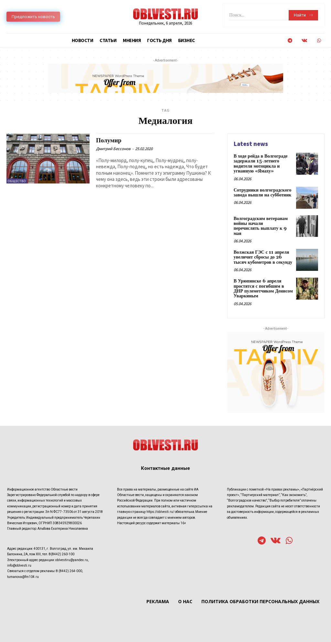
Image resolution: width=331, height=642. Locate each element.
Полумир (108, 140)
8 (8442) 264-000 (69, 571)
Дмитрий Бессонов (113, 148)
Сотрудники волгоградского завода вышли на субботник (263, 192)
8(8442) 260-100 (61, 554)
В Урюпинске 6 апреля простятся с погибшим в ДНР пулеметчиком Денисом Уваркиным (263, 288)
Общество (17, 181)
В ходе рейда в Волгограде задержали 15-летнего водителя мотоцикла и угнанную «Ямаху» (261, 163)
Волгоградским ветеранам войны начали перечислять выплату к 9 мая (261, 226)
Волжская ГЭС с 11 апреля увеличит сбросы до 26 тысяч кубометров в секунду (263, 257)
